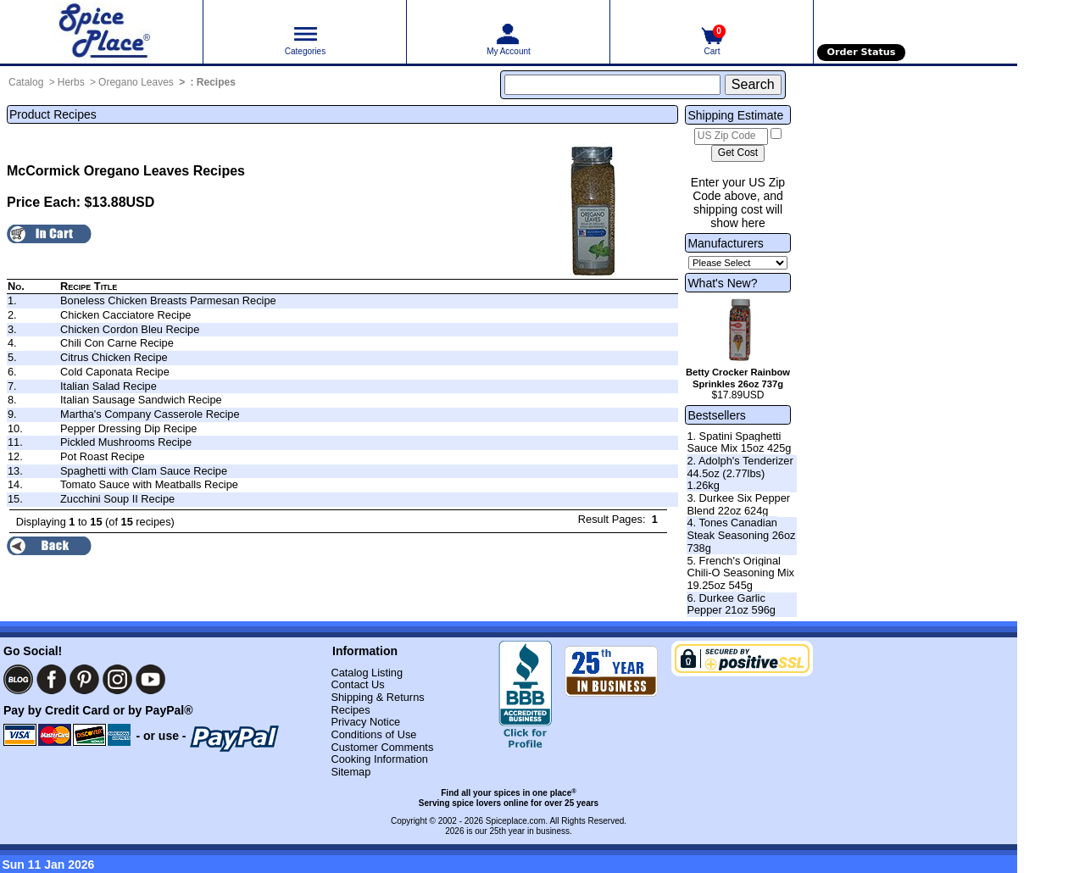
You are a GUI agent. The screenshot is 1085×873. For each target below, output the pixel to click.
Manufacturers (725, 243)
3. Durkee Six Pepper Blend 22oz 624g (738, 504)
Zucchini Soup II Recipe (117, 498)
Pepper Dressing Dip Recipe (128, 428)
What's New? (722, 283)
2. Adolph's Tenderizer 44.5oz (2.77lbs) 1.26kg (740, 473)
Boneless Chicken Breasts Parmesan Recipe (168, 300)
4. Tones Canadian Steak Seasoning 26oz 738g (741, 534)
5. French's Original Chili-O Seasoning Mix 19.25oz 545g (740, 573)
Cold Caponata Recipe (115, 371)
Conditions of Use (373, 734)
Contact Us (357, 684)
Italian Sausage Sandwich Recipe (141, 399)
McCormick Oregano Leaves (98, 171)
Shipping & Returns (377, 697)
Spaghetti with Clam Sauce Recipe (143, 470)
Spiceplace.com (516, 821)
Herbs (71, 82)
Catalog (25, 82)
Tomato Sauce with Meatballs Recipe (149, 484)
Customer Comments (382, 747)
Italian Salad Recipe (108, 386)
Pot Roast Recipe (102, 456)
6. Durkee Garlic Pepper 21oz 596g (731, 604)
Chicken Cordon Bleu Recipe (129, 329)
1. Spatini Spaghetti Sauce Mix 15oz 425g (739, 442)
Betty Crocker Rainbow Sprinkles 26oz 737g (738, 378)
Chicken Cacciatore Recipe (125, 315)
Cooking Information (379, 759)
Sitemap (350, 771)
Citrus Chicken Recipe (114, 357)
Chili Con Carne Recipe (117, 342)
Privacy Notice (365, 721)
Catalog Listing (367, 672)
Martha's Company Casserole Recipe (150, 414)
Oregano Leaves (136, 82)
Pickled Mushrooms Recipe (126, 442)
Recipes (216, 82)
